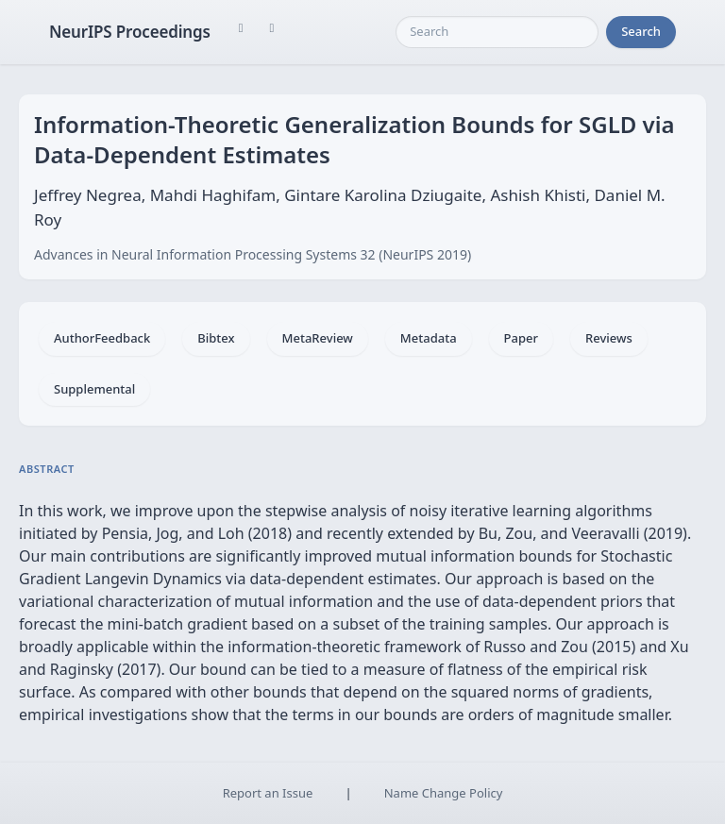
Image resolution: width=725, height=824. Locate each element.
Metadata (428, 337)
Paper (521, 337)
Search (641, 31)
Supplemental (94, 388)
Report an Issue (268, 792)
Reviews (608, 337)
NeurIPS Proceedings (130, 31)
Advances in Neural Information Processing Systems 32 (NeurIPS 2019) (252, 254)
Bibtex (215, 337)
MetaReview (317, 337)
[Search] (497, 32)
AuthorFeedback (102, 337)
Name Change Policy (443, 792)
